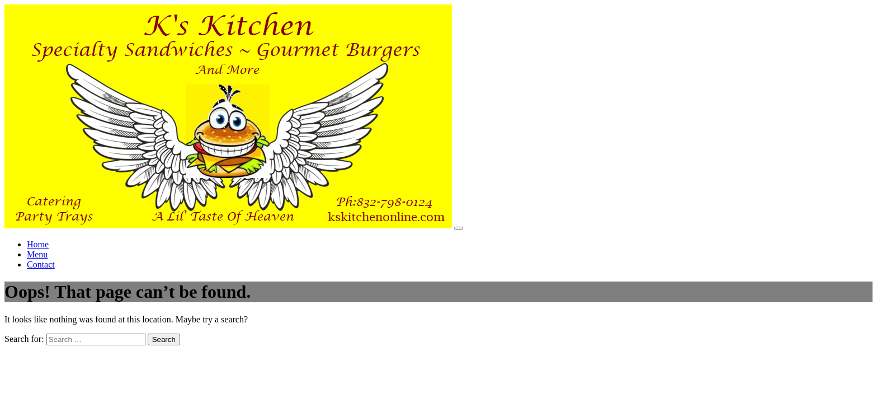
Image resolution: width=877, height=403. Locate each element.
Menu (37, 254)
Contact (41, 264)
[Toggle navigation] (458, 228)
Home (38, 244)
